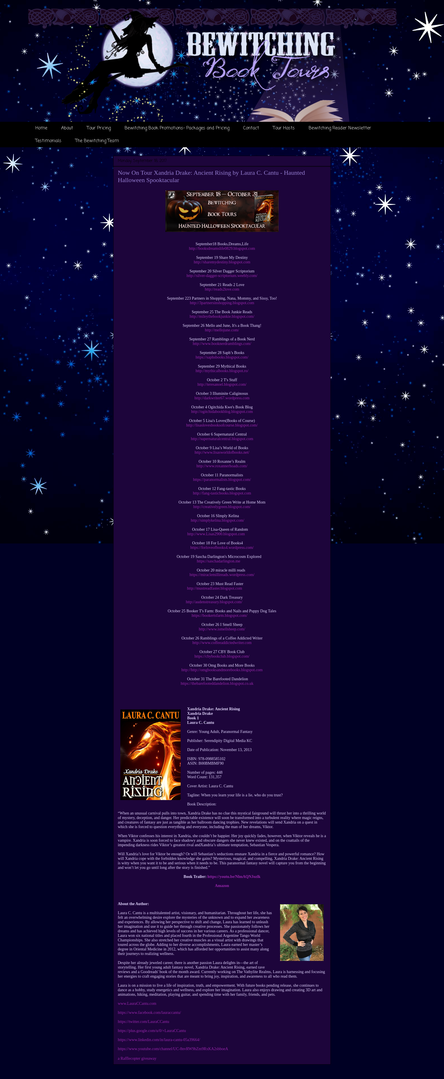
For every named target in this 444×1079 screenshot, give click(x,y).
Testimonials (48, 141)
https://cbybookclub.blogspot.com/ (222, 656)
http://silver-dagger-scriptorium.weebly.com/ (222, 276)
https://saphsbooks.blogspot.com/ (222, 357)
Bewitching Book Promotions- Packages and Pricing (177, 128)
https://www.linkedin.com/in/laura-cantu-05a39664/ (159, 1040)
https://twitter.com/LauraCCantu (143, 1022)
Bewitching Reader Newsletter (340, 128)
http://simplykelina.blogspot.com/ (217, 520)
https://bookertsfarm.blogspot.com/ (219, 615)
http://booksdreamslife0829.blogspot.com (222, 248)
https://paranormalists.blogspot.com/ (222, 479)
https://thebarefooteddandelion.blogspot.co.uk (217, 683)
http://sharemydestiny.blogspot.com (222, 262)
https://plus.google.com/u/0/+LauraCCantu (152, 1031)
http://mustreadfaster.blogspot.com (214, 588)
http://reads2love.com (222, 289)
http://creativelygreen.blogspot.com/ (222, 507)
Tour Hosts (284, 128)
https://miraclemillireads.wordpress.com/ (221, 575)
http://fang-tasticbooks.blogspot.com (222, 493)
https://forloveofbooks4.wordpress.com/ (222, 547)
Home (41, 128)
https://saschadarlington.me (218, 561)
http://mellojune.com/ (222, 330)
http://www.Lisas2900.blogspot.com (216, 534)
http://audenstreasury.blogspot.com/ (214, 602)
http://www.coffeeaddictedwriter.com (222, 643)
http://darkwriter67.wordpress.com (222, 398)
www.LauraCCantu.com (137, 1003)
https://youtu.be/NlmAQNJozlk (234, 877)
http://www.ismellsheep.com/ (222, 629)
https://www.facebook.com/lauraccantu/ (149, 1012)
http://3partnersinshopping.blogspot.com (222, 303)
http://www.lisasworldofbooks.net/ (222, 452)
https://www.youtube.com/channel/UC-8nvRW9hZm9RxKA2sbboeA (173, 1049)
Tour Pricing (99, 128)
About (67, 128)
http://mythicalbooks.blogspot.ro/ (222, 371)
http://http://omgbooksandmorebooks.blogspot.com (222, 670)
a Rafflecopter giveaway (137, 1058)
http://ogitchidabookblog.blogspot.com (222, 412)
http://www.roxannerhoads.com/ (222, 466)
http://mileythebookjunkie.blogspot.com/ (222, 316)
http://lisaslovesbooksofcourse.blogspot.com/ (222, 425)
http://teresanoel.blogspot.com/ (221, 384)
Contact (251, 128)
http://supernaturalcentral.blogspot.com (222, 439)
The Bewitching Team (97, 141)
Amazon (222, 886)
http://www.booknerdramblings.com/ (222, 344)
